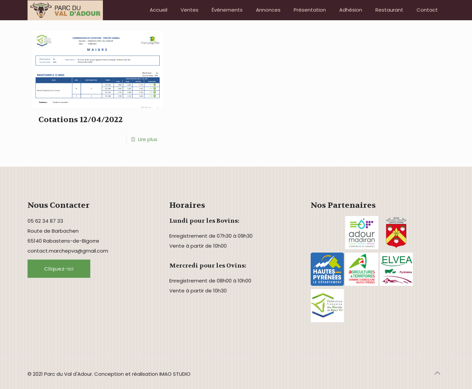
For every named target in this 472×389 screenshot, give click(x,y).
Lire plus (147, 139)
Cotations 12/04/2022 (81, 120)
